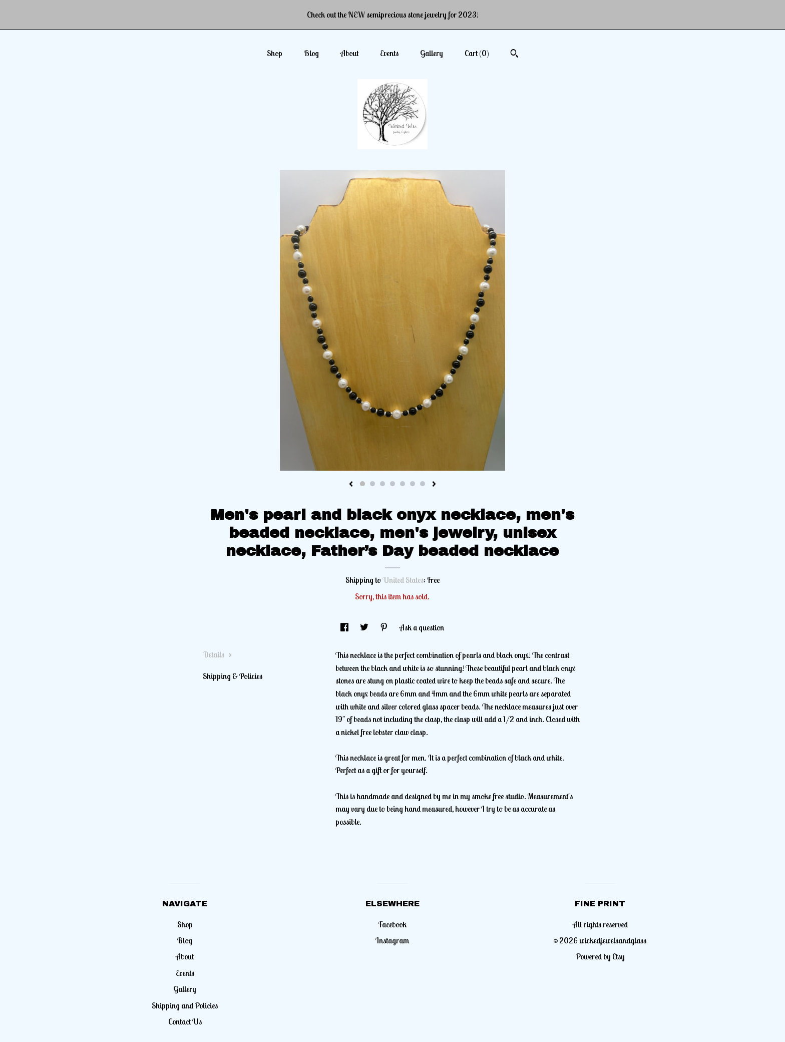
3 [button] (382, 483)
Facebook (392, 924)
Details (217, 654)
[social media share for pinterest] (384, 627)
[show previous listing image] (350, 484)
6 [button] (412, 483)
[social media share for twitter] (365, 627)
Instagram (392, 940)
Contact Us (185, 1021)
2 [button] (372, 483)
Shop (274, 53)
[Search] (514, 54)
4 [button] (392, 483)
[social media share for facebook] (345, 627)
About (349, 53)
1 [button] (362, 483)
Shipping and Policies (185, 1005)
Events (389, 53)
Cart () (477, 53)
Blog (311, 53)
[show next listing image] (434, 484)
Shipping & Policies (232, 676)
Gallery (431, 53)
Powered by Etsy (600, 956)
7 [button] (422, 483)
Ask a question (422, 627)
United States (403, 580)
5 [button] (402, 483)
